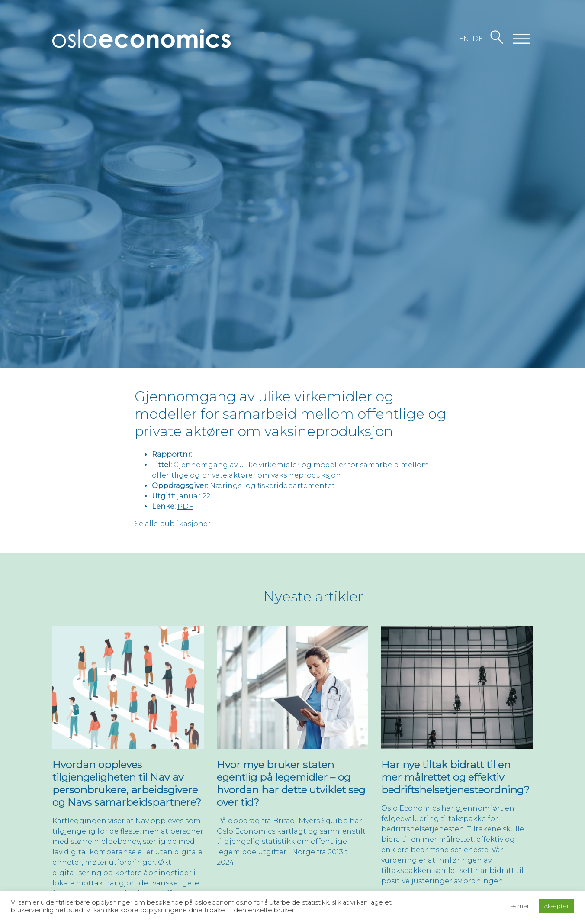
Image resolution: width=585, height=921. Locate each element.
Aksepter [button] (556, 905)
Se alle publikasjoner (173, 524)
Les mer (518, 905)
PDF (185, 506)
